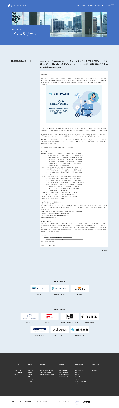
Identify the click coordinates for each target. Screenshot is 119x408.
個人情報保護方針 (30, 402)
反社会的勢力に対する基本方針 (45, 402)
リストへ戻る (104, 250)
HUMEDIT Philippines (64, 376)
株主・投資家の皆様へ (79, 370)
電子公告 (76, 383)
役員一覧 (30, 374)
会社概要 (30, 372)
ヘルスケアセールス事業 (45, 372)
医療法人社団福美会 (63, 372)
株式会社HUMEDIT (63, 370)
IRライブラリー (78, 372)
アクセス (30, 381)
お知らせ (16, 374)
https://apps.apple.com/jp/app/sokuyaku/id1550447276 (58, 237)
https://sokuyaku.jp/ (50, 243)
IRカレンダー (78, 376)
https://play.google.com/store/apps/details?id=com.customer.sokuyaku (64, 239)
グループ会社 (31, 379)
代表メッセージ (31, 370)
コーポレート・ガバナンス (80, 381)
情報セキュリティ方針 (17, 402)
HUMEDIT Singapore (64, 374)
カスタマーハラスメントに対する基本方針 (66, 402)
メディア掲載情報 (18, 372)
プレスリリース (17, 370)
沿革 (29, 376)
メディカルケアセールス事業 (46, 370)
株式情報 (76, 379)
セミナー (16, 376)
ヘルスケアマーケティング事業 (47, 374)
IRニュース (77, 374)
